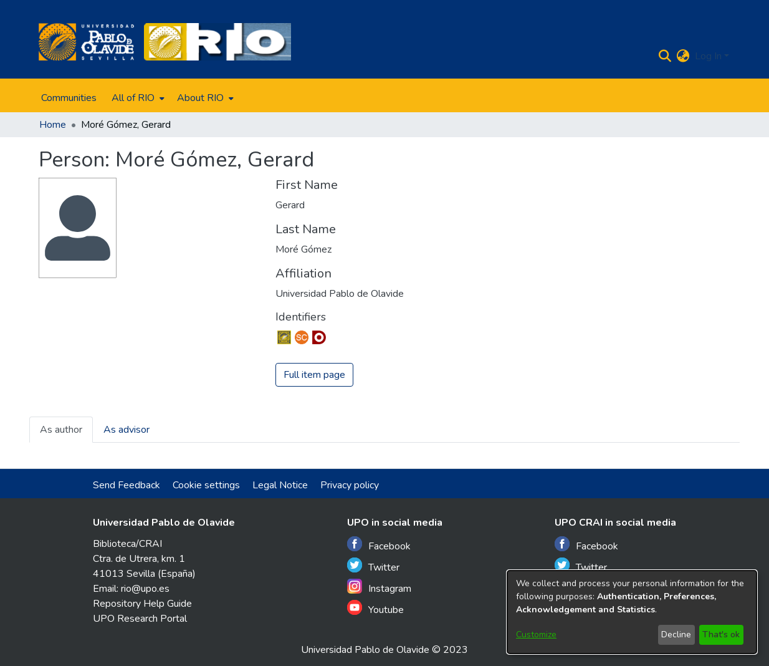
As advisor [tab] (126, 430)
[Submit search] (665, 56)
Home (52, 125)
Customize (536, 634)
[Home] (86, 41)
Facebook (379, 544)
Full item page (314, 375)
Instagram (379, 587)
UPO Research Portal (140, 618)
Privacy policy (349, 485)
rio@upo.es (145, 589)
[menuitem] (137, 97)
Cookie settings (206, 485)
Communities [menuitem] (69, 98)
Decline (676, 634)
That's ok (721, 634)
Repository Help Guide (142, 603)
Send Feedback (126, 485)
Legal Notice (280, 485)
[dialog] (632, 612)
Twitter (373, 565)
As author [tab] (61, 430)
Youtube (375, 608)
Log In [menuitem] (708, 56)
